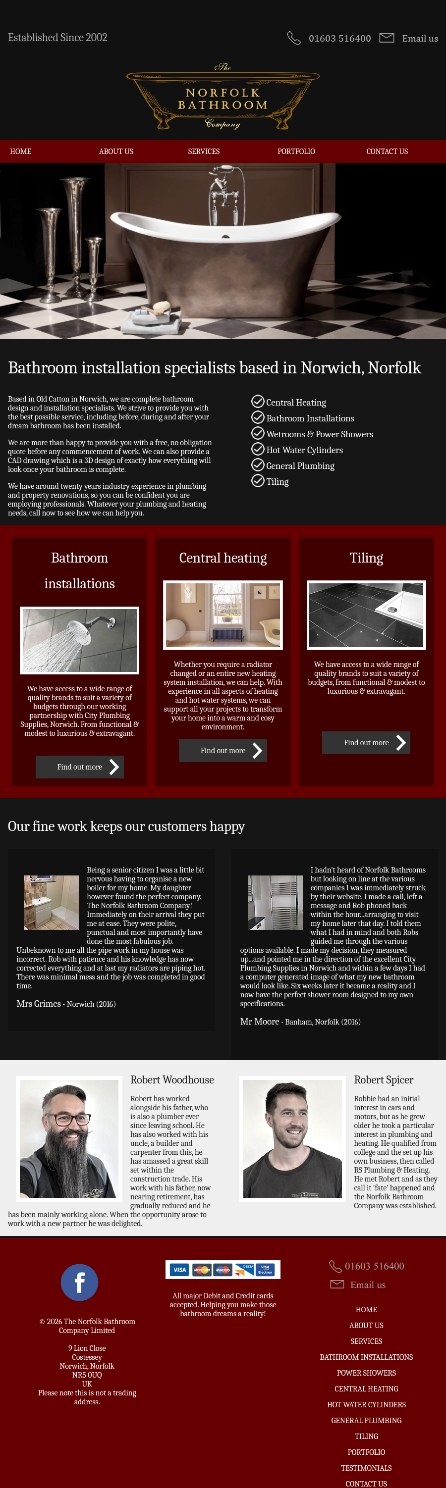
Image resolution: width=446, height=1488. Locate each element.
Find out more (79, 751)
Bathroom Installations (366, 1341)
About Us (116, 135)
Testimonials (366, 1452)
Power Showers (366, 1357)
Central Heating (366, 1373)
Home (20, 135)
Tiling (366, 1420)
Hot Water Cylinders (366, 1389)
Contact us (387, 135)
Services (204, 135)
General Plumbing (366, 1404)
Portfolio (296, 135)
